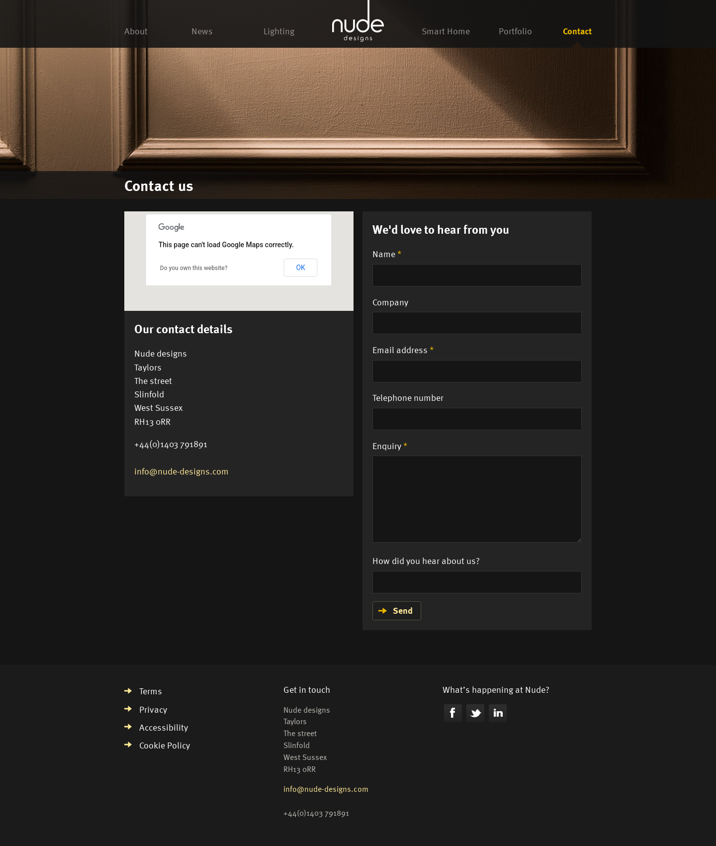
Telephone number (408, 397)
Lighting (279, 30)
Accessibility (163, 727)
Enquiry (390, 445)
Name (387, 253)
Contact (577, 30)
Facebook (453, 713)
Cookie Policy (164, 745)
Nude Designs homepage (358, 22)
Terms (150, 690)
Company (390, 301)
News (202, 30)
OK (300, 268)
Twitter (475, 713)
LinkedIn (498, 713)
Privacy (153, 709)
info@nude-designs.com (181, 470)
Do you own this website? (194, 268)
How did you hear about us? (426, 560)
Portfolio (515, 30)
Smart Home (446, 30)
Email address (403, 349)
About (136, 30)
